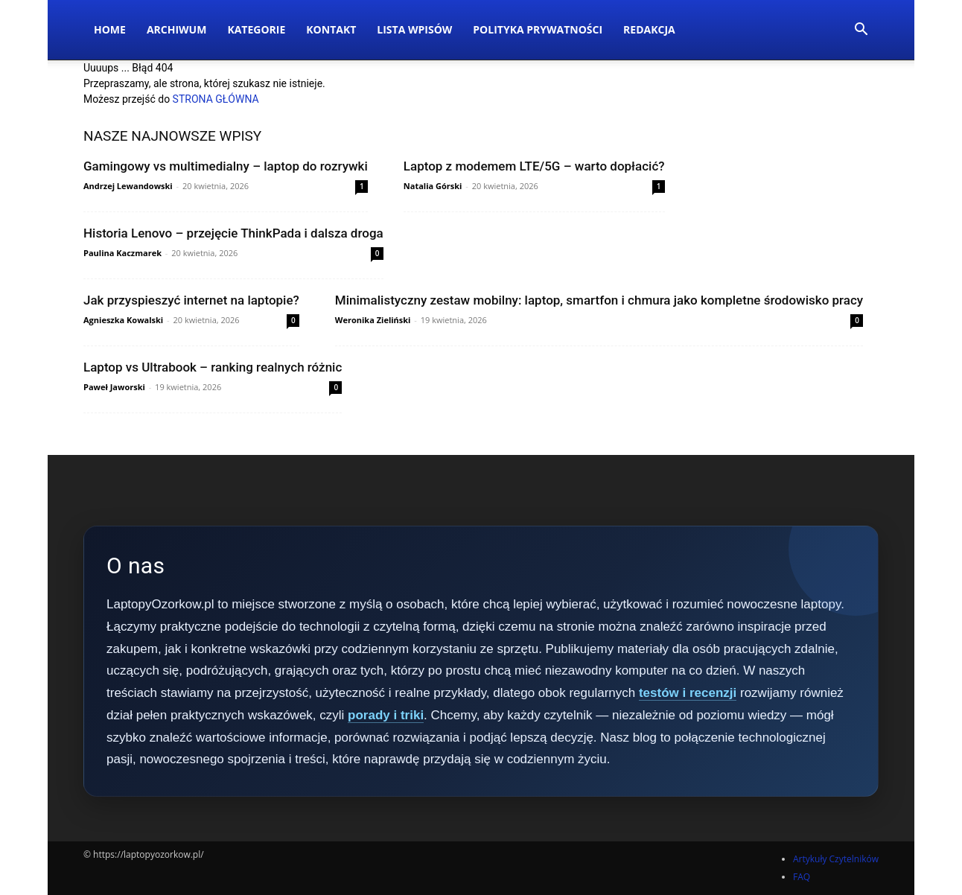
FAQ (801, 876)
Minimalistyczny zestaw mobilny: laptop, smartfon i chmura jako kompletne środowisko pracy (599, 300)
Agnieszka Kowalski (123, 319)
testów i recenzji (687, 693)
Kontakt (331, 29)
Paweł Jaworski (114, 386)
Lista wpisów (414, 29)
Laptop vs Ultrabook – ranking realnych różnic (212, 367)
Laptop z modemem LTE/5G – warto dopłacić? (534, 166)
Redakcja (649, 29)
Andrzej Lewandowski (128, 185)
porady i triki (386, 715)
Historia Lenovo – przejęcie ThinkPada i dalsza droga (233, 233)
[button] (861, 31)
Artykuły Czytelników (836, 859)
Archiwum (177, 29)
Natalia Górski (433, 185)
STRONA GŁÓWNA (216, 99)
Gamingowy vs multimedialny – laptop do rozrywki (225, 166)
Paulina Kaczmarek (122, 252)
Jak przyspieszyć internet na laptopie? (191, 300)
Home (110, 29)
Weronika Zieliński (373, 319)
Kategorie (256, 29)
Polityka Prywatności (537, 29)
